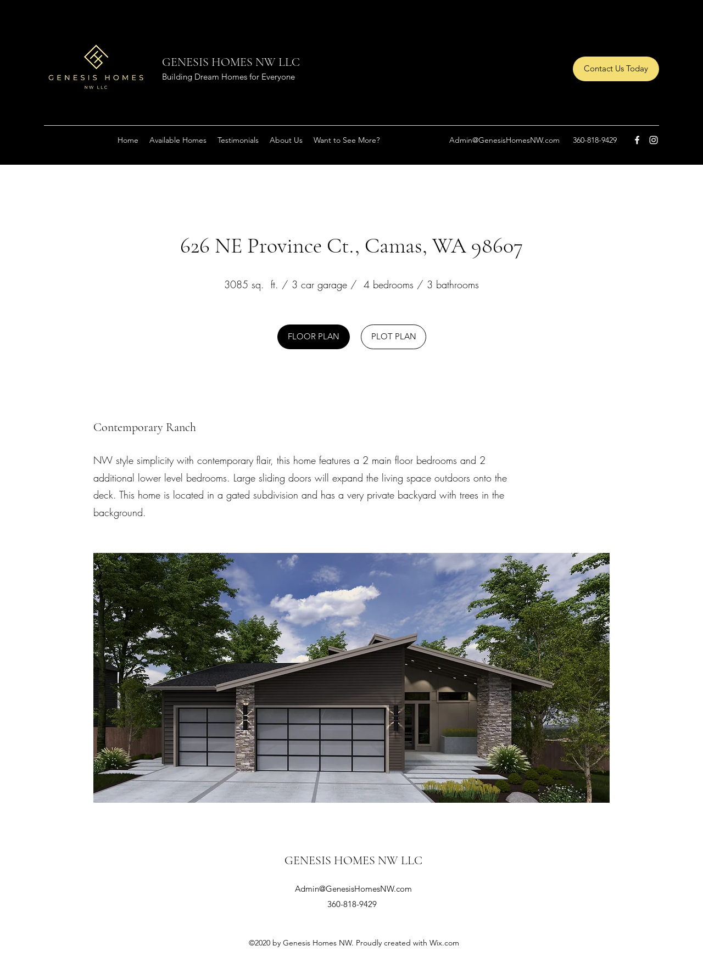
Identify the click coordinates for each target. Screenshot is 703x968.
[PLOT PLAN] (393, 336)
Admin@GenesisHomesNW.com (504, 140)
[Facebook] (637, 140)
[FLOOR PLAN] (313, 336)
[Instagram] (653, 140)
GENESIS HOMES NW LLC (231, 62)
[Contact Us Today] (616, 69)
